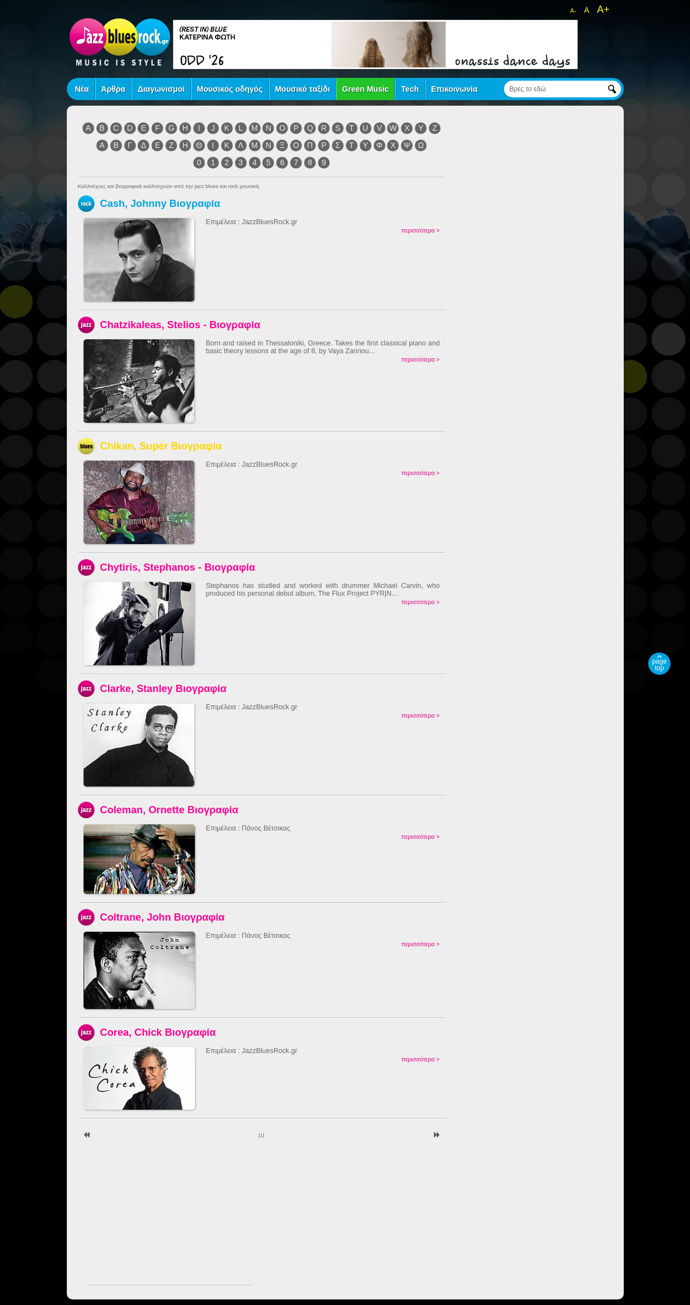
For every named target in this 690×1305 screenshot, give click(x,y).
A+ (603, 9)
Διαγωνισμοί (161, 89)
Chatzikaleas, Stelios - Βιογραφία (180, 324)
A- (573, 10)
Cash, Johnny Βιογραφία (160, 203)
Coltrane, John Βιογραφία (162, 917)
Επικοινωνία (454, 89)
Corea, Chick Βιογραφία (158, 1032)
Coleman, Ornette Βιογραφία (169, 809)
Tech (410, 89)
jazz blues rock (120, 42)
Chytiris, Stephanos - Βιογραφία (178, 567)
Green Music (365, 89)
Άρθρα (113, 89)
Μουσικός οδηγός (230, 89)
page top (659, 665)
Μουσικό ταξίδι (302, 89)
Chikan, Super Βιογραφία (161, 446)
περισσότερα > (420, 230)
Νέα (82, 89)
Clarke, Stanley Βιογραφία (163, 688)
